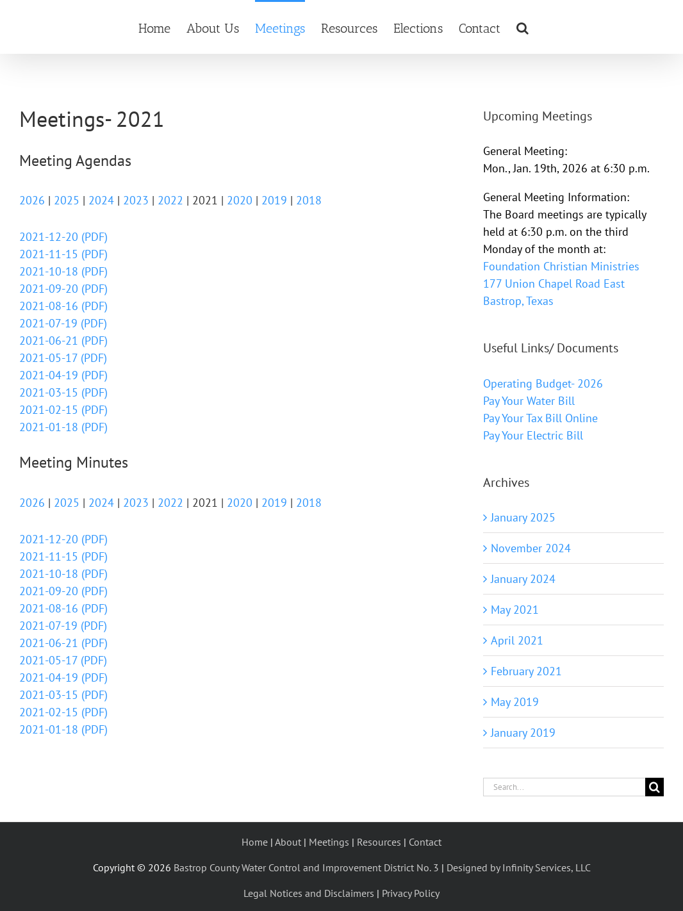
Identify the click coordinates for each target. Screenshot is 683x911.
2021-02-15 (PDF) (63, 409)
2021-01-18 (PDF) (63, 427)
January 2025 (523, 517)
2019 (274, 200)
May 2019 (515, 701)
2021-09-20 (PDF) (63, 288)
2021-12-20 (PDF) (63, 236)
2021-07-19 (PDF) (63, 323)
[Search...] (564, 787)
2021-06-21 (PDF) (63, 340)
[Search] (654, 787)
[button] (522, 27)
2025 (66, 200)
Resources (379, 841)
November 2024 (531, 548)
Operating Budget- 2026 (543, 383)
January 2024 (523, 578)
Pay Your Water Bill (529, 400)
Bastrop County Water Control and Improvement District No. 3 (306, 867)
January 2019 (523, 732)
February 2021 (526, 671)
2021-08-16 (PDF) (63, 306)
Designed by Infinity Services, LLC (519, 867)
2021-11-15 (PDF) (63, 254)
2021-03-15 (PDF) (63, 392)
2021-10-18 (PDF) (63, 271)
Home (255, 841)
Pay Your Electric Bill (533, 435)
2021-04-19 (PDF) (63, 375)
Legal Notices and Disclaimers (308, 893)
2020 (239, 200)
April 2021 (517, 640)
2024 (101, 200)
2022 (170, 200)
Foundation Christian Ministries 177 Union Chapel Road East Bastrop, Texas (561, 283)
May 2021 (515, 609)
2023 (136, 200)
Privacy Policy (411, 893)
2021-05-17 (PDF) (63, 357)
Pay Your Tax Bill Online (540, 418)
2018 (309, 200)
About (288, 841)
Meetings (329, 841)
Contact (425, 841)
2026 (32, 200)
